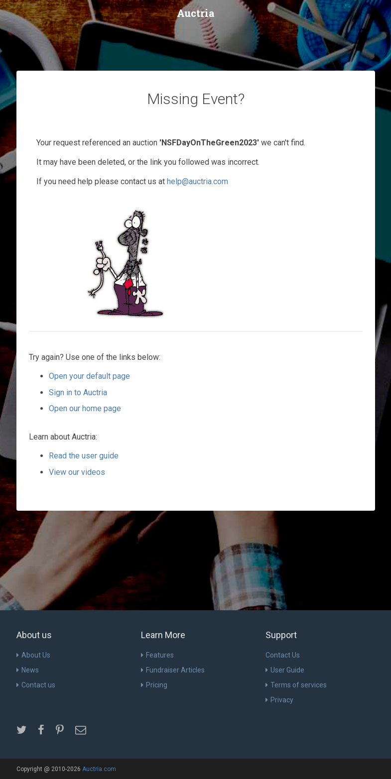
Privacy (279, 700)
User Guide (284, 670)
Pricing (154, 685)
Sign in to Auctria (78, 392)
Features (157, 655)
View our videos (77, 472)
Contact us (35, 685)
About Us (33, 655)
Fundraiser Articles (173, 670)
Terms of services (296, 685)
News (27, 670)
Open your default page (89, 376)
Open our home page (85, 408)
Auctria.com (99, 769)
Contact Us (282, 655)
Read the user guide (84, 455)
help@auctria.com (197, 181)
